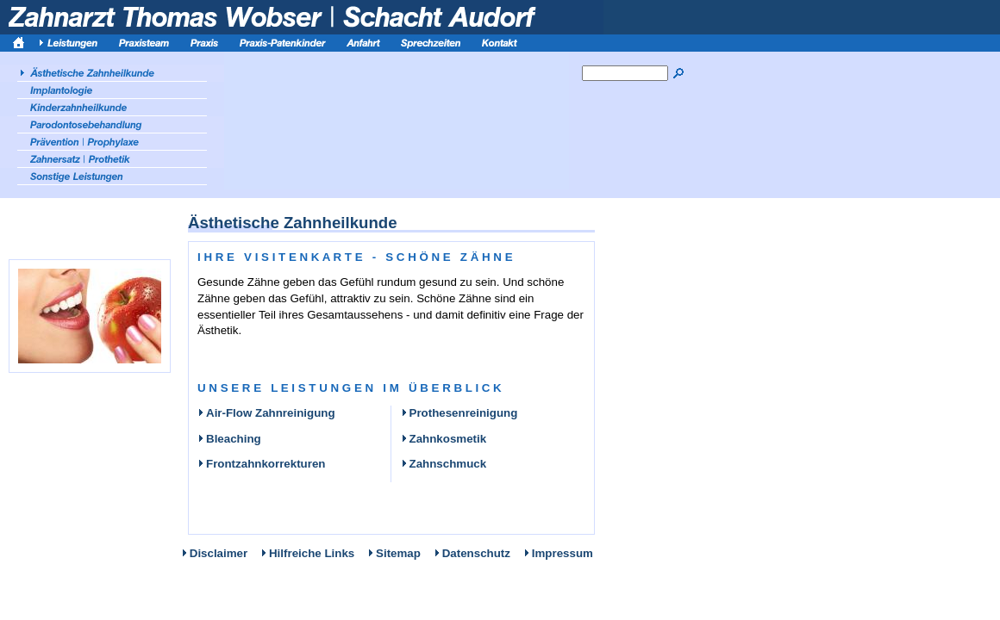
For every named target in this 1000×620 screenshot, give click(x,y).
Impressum (562, 553)
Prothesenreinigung (459, 412)
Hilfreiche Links (311, 553)
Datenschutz (476, 553)
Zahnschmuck (444, 463)
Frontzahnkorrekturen (261, 463)
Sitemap (398, 553)
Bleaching (229, 438)
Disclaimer (218, 553)
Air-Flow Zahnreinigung (266, 412)
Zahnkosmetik (444, 438)
